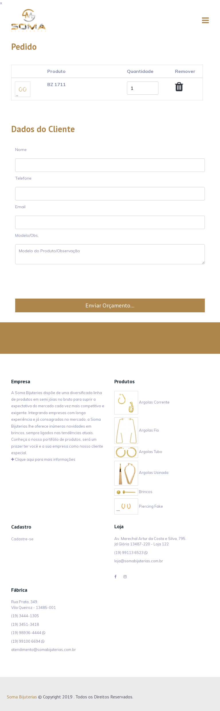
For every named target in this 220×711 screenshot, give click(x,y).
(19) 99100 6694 (25, 641)
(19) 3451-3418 (25, 624)
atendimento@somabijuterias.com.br (43, 649)
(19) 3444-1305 (25, 615)
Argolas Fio (136, 430)
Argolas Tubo (138, 452)
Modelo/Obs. (27, 235)
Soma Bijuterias (22, 697)
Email (20, 206)
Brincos (133, 491)
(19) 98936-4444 (26, 632)
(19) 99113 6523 (129, 552)
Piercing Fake (138, 506)
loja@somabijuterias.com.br (138, 561)
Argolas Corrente (142, 402)
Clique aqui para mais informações (43, 459)
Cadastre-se (22, 540)
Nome (21, 149)
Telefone (23, 178)
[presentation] (110, 281)
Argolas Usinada (141, 472)
